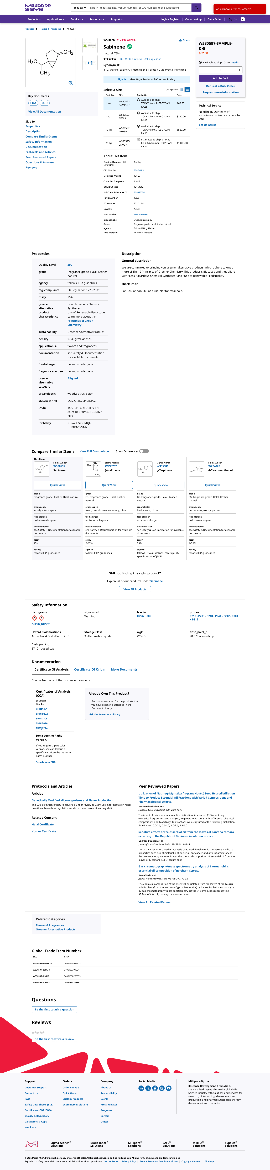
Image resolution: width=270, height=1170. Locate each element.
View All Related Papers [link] (154, 902)
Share (184, 40)
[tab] (32, 29)
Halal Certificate (43, 824)
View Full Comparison (94, 451)
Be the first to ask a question (54, 1009)
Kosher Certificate (44, 831)
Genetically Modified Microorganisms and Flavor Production (72, 800)
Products (29, 28)
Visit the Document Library (104, 714)
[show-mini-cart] (236, 19)
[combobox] (136, 7)
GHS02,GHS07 (41, 624)
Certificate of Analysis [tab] (51, 669)
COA (33, 103)
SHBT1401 (42, 708)
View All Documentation (44, 111)
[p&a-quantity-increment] (239, 70)
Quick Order (214, 19)
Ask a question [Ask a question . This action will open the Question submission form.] (152, 59)
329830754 (139, 192)
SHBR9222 (42, 713)
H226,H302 (144, 616)
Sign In (122, 79)
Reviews (31, 167)
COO (45, 103)
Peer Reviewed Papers (40, 157)
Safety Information (38, 142)
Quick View (57, 485)
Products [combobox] (78, 7)
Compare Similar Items (41, 136)
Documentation (36, 147)
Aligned (73, 378)
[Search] (196, 7)
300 (70, 265)
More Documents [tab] (124, 669)
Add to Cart (220, 78)
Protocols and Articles (40, 152)
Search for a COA (45, 762)
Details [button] (235, 62)
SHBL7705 (42, 718)
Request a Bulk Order (220, 86)
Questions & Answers (40, 162)
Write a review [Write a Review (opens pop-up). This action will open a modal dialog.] (133, 59)
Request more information (220, 92)
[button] (170, 19)
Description (33, 131)
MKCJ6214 (42, 728)
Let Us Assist (207, 125)
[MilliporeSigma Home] (38, 7)
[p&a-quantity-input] (220, 70)
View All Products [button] (134, 589)
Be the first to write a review (56, 1039)
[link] (42, 1087)
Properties (32, 126)
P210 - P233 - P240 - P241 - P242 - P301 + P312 (214, 617)
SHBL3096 (42, 723)
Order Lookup (193, 19)
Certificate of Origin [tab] (89, 669)
